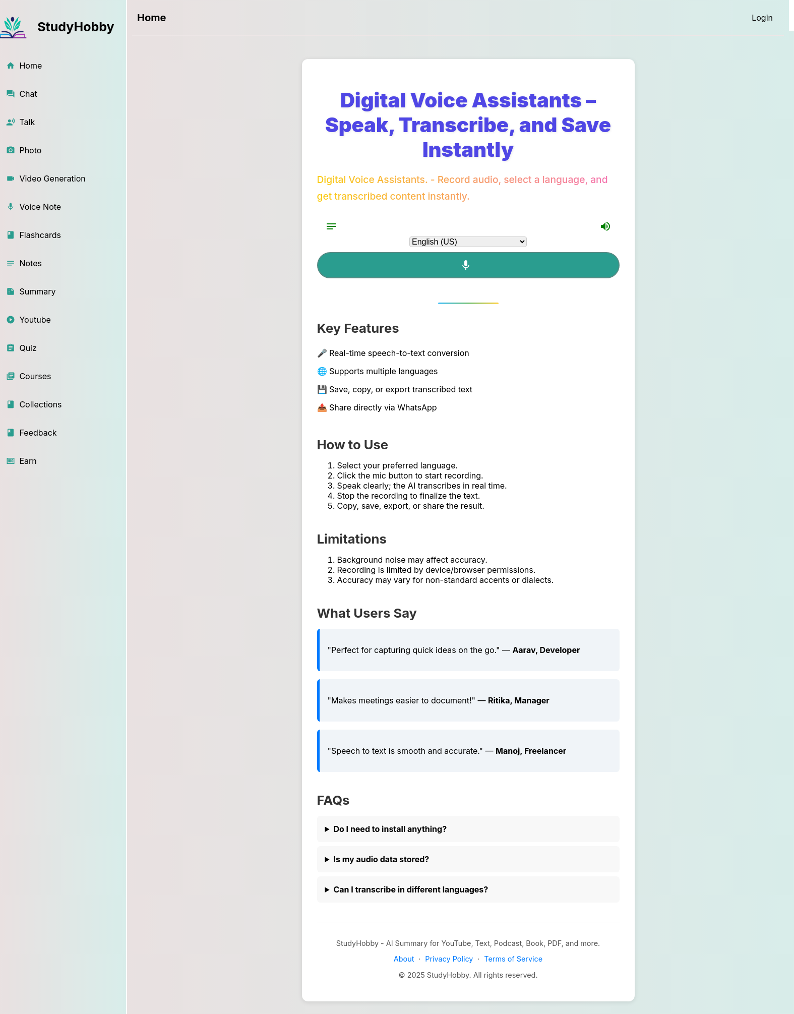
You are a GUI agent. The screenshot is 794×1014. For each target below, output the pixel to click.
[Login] (762, 18)
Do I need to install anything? (390, 829)
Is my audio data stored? (381, 859)
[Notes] (331, 226)
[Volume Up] (605, 226)
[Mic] (468, 265)
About (404, 959)
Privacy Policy (449, 959)
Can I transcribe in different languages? (410, 889)
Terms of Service (513, 959)
